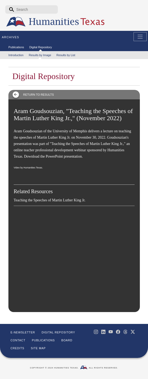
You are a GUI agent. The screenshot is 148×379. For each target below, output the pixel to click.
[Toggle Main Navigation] (140, 36)
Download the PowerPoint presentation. (53, 156)
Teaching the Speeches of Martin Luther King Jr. (49, 200)
